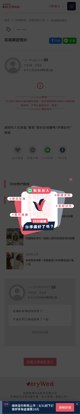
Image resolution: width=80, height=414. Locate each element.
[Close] (70, 177)
